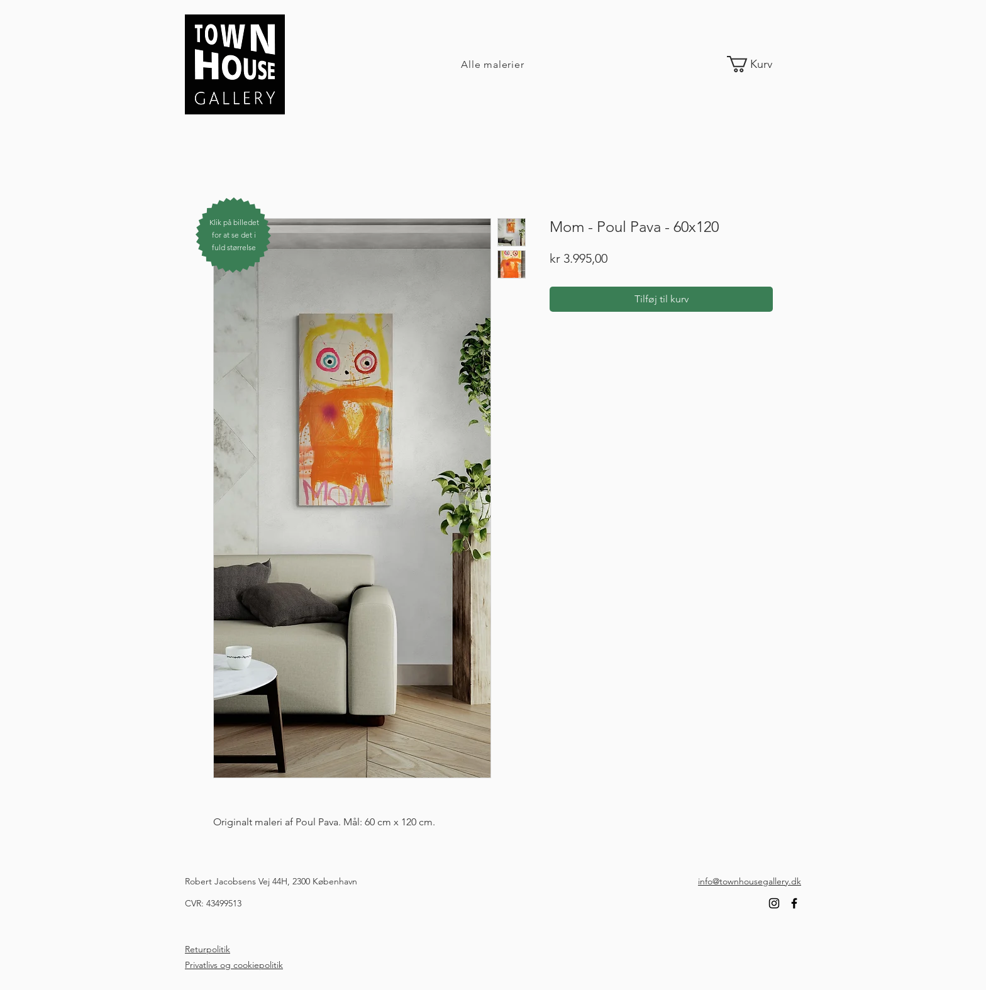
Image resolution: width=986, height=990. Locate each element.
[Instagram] (774, 903)
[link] (759, 64)
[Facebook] (794, 903)
